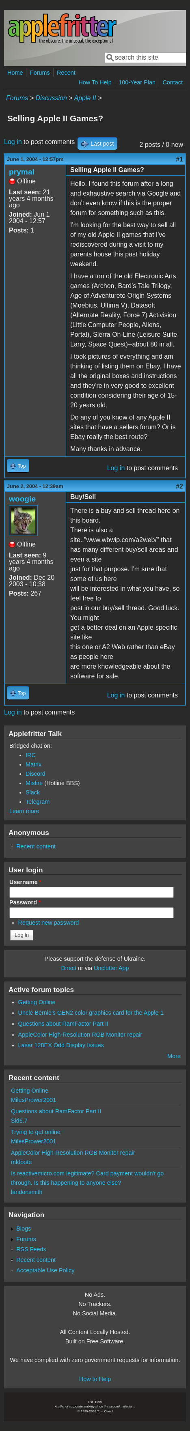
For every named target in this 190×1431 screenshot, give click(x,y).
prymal (22, 172)
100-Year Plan (137, 82)
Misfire (34, 783)
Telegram (38, 801)
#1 (179, 159)
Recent (66, 72)
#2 (179, 486)
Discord (35, 773)
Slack (33, 792)
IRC (31, 755)
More (174, 1056)
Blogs (23, 1228)
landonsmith (27, 1192)
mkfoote (21, 1162)
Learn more (24, 811)
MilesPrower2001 (33, 1100)
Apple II (85, 98)
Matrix (33, 764)
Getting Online (37, 1002)
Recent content (36, 846)
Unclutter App (111, 968)
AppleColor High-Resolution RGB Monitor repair (80, 1034)
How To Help (94, 82)
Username (25, 882)
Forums (40, 72)
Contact (172, 82)
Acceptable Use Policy (45, 1270)
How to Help (95, 1379)
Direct (68, 968)
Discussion (51, 98)
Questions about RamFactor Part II (63, 1023)
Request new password (48, 922)
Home (15, 72)
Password (25, 902)
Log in (13, 141)
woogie (22, 499)
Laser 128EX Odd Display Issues (61, 1045)
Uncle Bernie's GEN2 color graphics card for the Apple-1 (91, 1012)
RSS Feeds (31, 1249)
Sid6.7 (19, 1120)
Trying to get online (35, 1132)
